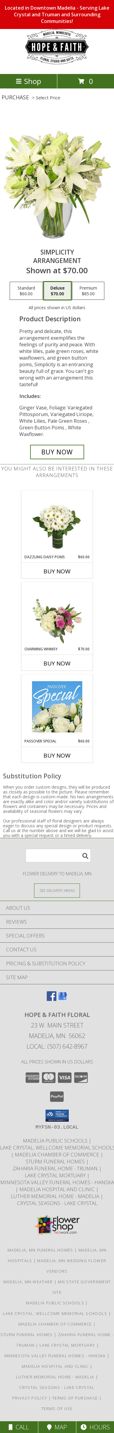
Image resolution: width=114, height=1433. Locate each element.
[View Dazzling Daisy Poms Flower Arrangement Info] (57, 522)
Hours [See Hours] (95, 1427)
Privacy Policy (29, 1398)
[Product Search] (58, 855)
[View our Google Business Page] (62, 998)
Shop (28, 81)
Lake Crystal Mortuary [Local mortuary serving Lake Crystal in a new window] (56, 1175)
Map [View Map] (57, 1427)
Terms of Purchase (75, 1398)
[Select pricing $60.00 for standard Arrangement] (26, 291)
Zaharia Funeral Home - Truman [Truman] (56, 1168)
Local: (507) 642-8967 (57, 1046)
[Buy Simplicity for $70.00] (57, 452)
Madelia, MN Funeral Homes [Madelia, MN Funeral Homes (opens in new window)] (40, 1250)
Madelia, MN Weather (28, 1281)
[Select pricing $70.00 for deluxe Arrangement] (57, 291)
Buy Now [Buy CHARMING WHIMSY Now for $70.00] (57, 663)
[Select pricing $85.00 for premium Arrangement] (88, 291)
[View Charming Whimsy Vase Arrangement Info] (57, 614)
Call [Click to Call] (19, 1427)
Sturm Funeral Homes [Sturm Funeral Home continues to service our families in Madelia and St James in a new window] (56, 1161)
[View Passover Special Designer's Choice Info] (57, 706)
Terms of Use (57, 1408)
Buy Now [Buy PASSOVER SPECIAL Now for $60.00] (57, 755)
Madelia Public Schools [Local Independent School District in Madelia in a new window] (56, 1140)
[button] (57, 1116)
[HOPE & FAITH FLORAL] (57, 65)
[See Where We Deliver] (57, 890)
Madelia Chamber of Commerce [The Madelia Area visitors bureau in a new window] (57, 1154)
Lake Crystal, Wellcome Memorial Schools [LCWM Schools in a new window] (56, 1313)
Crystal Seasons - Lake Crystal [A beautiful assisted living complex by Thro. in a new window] (57, 1203)
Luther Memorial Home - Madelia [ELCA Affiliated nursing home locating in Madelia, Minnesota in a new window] (55, 1196)
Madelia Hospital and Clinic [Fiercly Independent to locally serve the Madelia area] (57, 1189)
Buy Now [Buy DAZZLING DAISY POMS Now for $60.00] (57, 571)
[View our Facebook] (51, 998)
